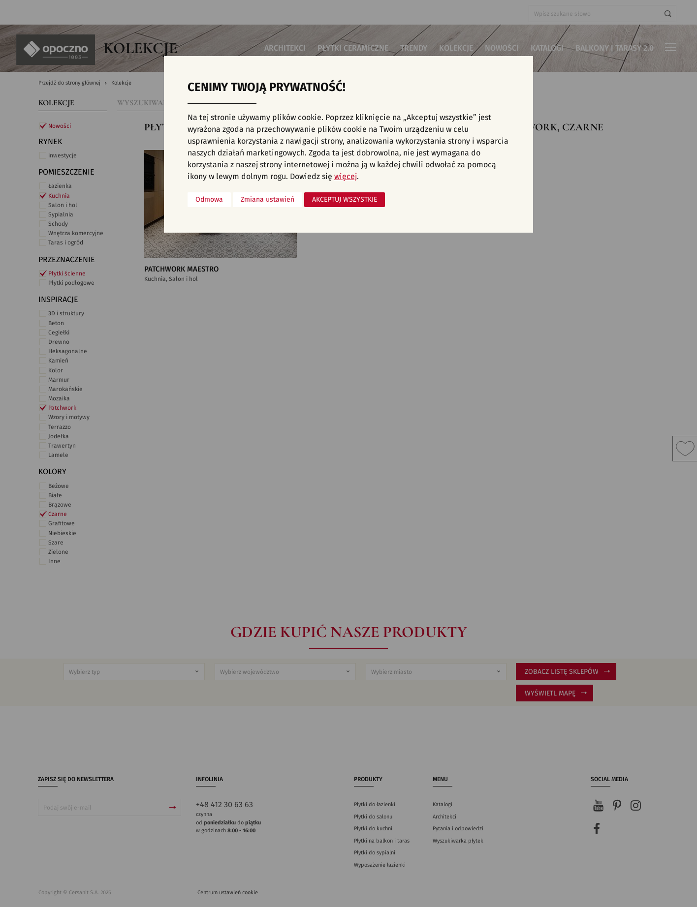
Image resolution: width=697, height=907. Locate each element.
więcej (345, 177)
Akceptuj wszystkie (344, 199)
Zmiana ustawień (267, 199)
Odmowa (209, 199)
